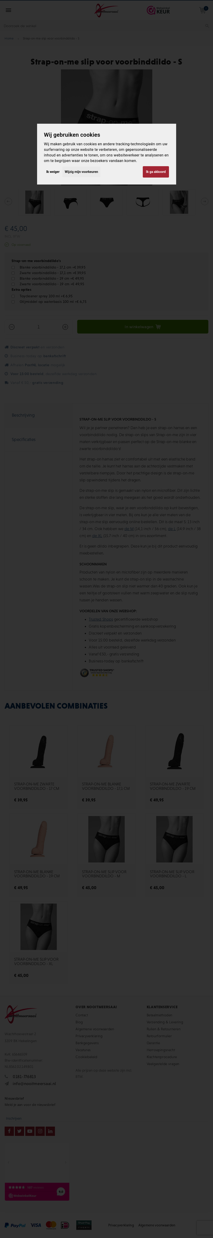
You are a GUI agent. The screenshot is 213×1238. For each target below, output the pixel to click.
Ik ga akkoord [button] (156, 172)
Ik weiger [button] (53, 172)
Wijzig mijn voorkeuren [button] (81, 172)
